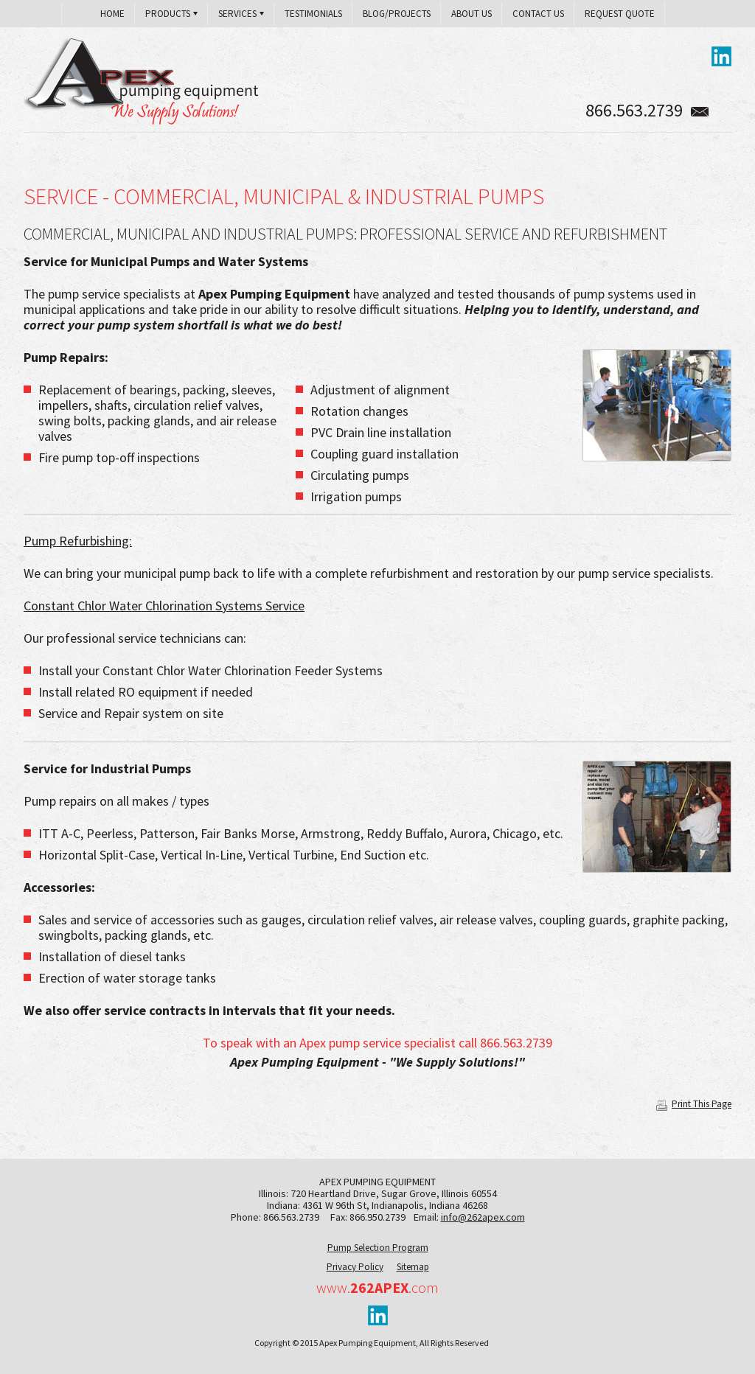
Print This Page (693, 1104)
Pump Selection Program (377, 1247)
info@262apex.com (483, 1217)
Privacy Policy (355, 1266)
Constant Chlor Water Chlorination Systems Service (164, 605)
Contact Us (538, 13)
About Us (471, 13)
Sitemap (413, 1266)
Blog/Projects (397, 13)
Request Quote (620, 13)
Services (237, 13)
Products (167, 13)
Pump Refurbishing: (78, 540)
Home (112, 13)
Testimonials (313, 13)
